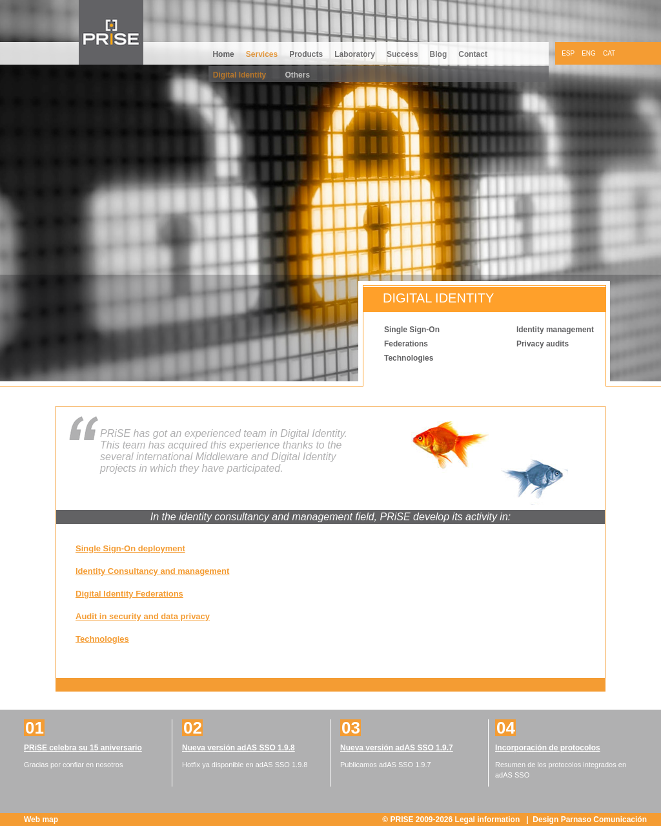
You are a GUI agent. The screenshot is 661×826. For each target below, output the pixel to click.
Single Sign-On (412, 329)
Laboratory (354, 54)
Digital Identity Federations (129, 593)
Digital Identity (240, 74)
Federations (406, 343)
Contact (472, 54)
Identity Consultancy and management (152, 571)
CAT (609, 53)
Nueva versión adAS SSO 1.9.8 (238, 747)
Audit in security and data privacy (143, 616)
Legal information (488, 819)
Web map (41, 819)
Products (306, 54)
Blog (438, 54)
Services (262, 54)
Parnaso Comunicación (604, 819)
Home (223, 54)
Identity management (555, 329)
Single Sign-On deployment (130, 548)
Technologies (408, 358)
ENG (589, 53)
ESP (568, 53)
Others (297, 74)
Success (402, 54)
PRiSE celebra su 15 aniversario (83, 747)
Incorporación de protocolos (547, 747)
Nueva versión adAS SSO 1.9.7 (396, 747)
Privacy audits (542, 343)
